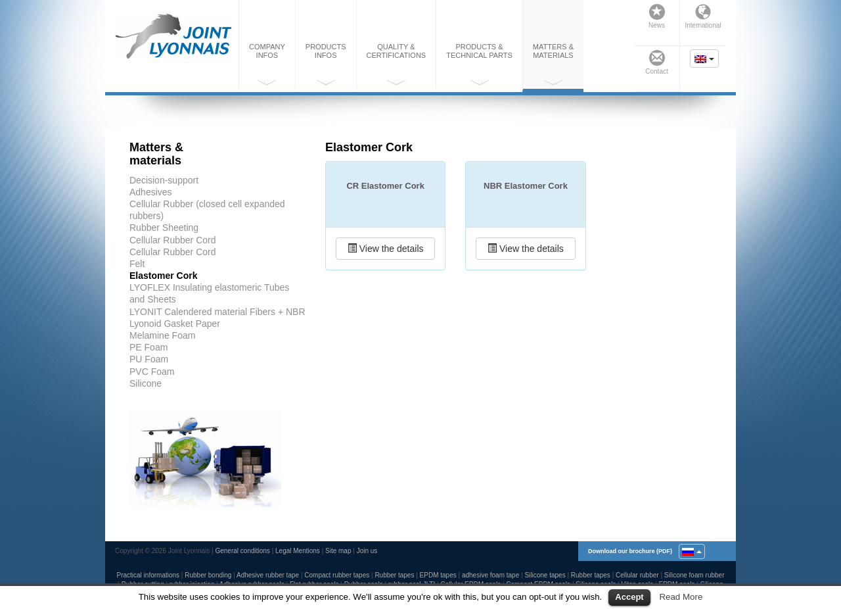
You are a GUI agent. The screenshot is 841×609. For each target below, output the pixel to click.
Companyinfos (267, 64)
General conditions (242, 550)
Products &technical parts (479, 64)
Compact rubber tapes (336, 575)
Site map (338, 550)
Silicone (145, 383)
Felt (137, 263)
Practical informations (147, 575)
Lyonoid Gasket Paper (174, 323)
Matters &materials (553, 64)
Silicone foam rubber (694, 575)
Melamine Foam (162, 335)
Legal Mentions (297, 550)
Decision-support (163, 180)
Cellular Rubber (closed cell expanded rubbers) (207, 210)
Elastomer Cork (163, 275)
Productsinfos (326, 64)
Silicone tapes (544, 575)
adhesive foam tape (490, 575)
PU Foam (148, 359)
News (656, 16)
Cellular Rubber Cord (172, 240)
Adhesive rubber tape (268, 575)
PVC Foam (151, 371)
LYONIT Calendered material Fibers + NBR (217, 311)
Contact (656, 62)
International (703, 16)
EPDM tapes (438, 575)
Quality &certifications (396, 64)
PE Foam (148, 347)
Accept (629, 597)
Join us (367, 550)
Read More (680, 597)
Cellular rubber (637, 575)
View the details (386, 248)
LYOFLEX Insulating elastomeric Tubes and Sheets (209, 293)
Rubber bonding (208, 575)
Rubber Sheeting (163, 227)
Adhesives (150, 192)
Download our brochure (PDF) (630, 551)
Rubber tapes (394, 575)
